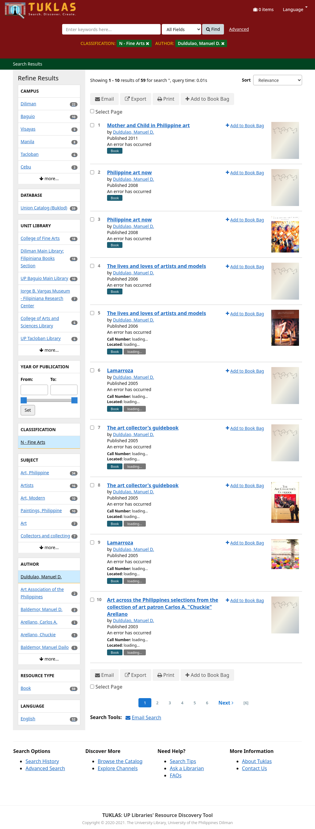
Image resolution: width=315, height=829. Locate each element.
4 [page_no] (182, 703)
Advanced (239, 29)
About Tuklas (257, 761)
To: (53, 379)
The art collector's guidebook (142, 427)
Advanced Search (45, 768)
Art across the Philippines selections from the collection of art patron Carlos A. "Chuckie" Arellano (162, 606)
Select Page (108, 111)
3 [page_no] (170, 703)
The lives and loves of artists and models (156, 266)
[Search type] (181, 29)
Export (135, 99)
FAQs (175, 775)
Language (295, 9)
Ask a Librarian (187, 768)
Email (104, 99)
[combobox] (111, 29)
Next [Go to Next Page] (225, 702)
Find (213, 29)
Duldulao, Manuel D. (133, 132)
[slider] (24, 400)
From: (27, 379)
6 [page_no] (207, 703)
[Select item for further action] (92, 125)
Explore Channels (118, 768)
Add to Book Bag (207, 99)
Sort (246, 80)
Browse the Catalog (120, 761)
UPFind (20, 8)
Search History (42, 761)
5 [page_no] (194, 703)
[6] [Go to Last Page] (246, 703)
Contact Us (254, 768)
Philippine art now (129, 172)
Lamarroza (120, 370)
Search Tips (183, 761)
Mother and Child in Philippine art (148, 125)
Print (166, 99)
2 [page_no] (157, 703)
